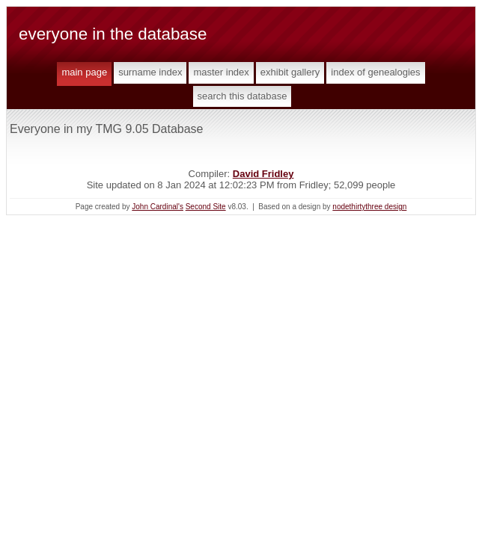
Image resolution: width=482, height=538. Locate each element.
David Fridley (263, 173)
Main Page (84, 72)
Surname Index (150, 72)
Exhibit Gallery (290, 72)
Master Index (220, 72)
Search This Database (242, 96)
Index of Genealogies (375, 72)
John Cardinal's (157, 206)
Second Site (206, 206)
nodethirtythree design (369, 206)
